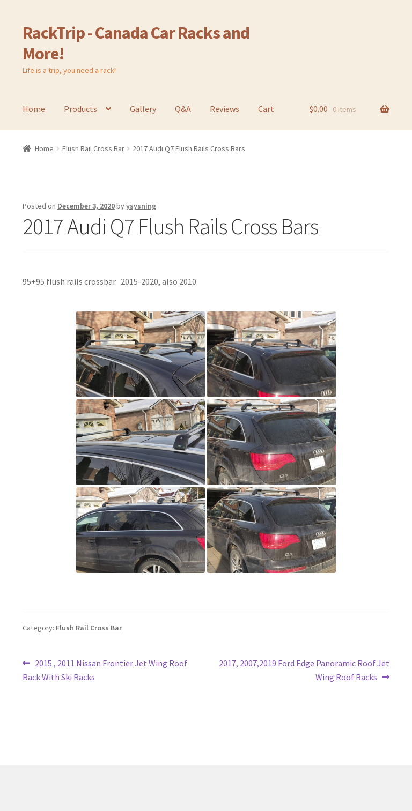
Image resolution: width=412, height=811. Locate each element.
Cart (266, 108)
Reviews (224, 108)
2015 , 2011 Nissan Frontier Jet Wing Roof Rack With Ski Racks (105, 669)
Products (80, 108)
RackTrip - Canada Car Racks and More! (136, 43)
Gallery (143, 108)
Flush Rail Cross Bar (93, 148)
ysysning (141, 206)
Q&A (183, 108)
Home (34, 108)
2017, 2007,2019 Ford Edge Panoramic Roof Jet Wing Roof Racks (303, 669)
